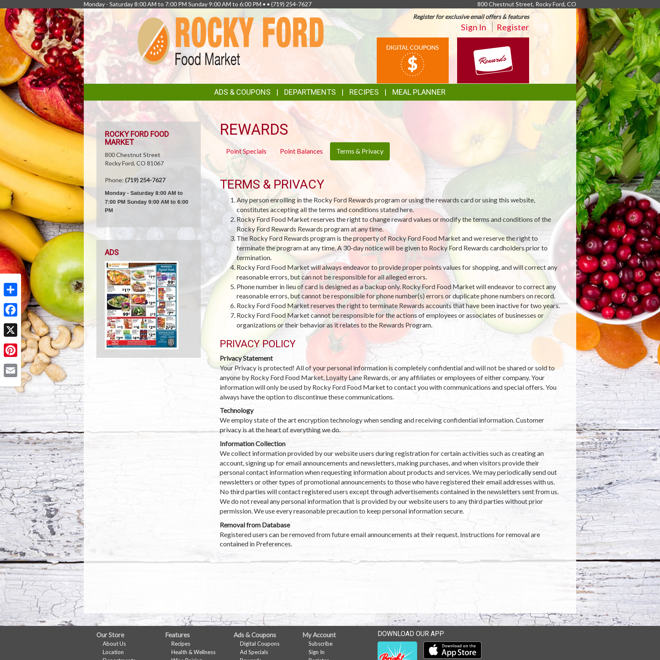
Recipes (364, 92)
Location (113, 652)
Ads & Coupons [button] (242, 92)
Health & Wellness (193, 652)
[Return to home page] (231, 40)
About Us (114, 643)
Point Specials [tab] (246, 151)
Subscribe (321, 643)
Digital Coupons (259, 643)
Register (513, 27)
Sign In (473, 27)
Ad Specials (254, 652)
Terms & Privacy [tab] (359, 151)
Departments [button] (310, 92)
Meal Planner (419, 92)
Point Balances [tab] (301, 151)
